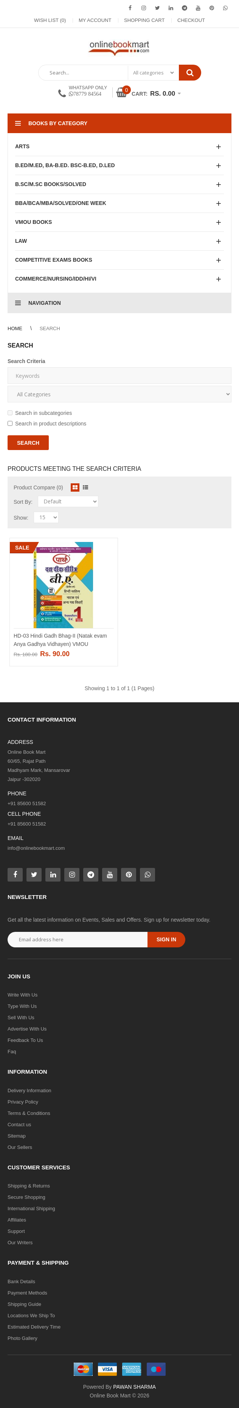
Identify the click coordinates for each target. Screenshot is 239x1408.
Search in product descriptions (47, 424)
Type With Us (22, 1006)
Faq (12, 1051)
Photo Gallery (22, 1338)
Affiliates (17, 1220)
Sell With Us (21, 1017)
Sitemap (17, 1136)
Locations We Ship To (31, 1315)
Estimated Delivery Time (34, 1327)
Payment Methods (27, 1293)
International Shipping (31, 1208)
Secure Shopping (26, 1197)
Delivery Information (29, 1090)
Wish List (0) (50, 20)
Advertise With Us (27, 1029)
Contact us (19, 1124)
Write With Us (22, 995)
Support (16, 1231)
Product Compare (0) (38, 487)
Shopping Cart (144, 20)
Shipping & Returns (29, 1186)
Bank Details (21, 1281)
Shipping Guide (24, 1304)
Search (50, 328)
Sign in (166, 939)
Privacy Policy (23, 1102)
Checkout (191, 20)
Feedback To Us (25, 1040)
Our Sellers (20, 1147)
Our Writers (20, 1242)
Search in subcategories (40, 413)
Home (15, 328)
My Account (95, 20)
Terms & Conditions (29, 1113)
